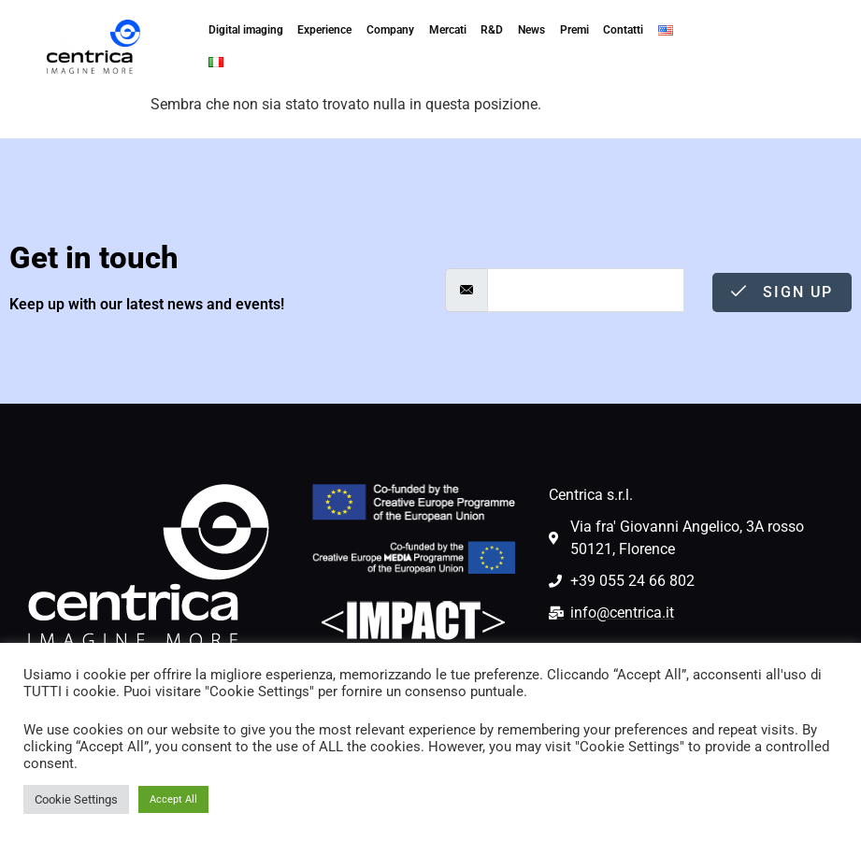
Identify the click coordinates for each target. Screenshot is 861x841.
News (531, 30)
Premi (574, 30)
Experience (324, 30)
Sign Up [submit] (782, 292)
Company (390, 30)
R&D (492, 30)
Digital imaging (245, 30)
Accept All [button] (173, 799)
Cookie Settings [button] (76, 799)
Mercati (447, 30)
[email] (586, 290)
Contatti (624, 30)
